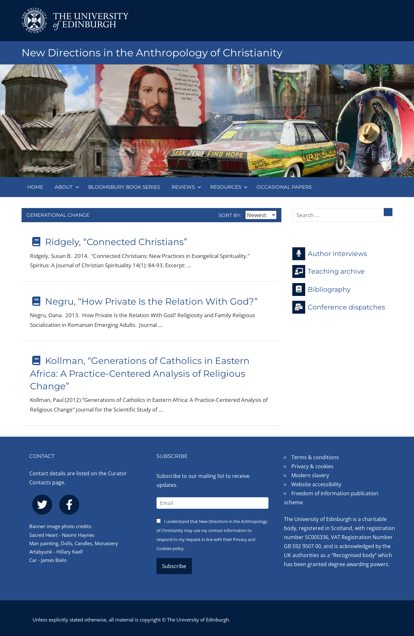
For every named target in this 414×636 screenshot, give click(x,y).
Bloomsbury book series (124, 187)
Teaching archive (328, 271)
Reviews (186, 187)
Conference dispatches (338, 307)
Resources (229, 187)
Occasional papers (284, 187)
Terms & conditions (315, 457)
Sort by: (248, 215)
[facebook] (69, 504)
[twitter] (42, 504)
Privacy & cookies (312, 466)
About (67, 187)
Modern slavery (310, 475)
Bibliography (321, 289)
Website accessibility (316, 484)
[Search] (388, 212)
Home (35, 187)
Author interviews (329, 253)
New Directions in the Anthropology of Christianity (152, 52)
